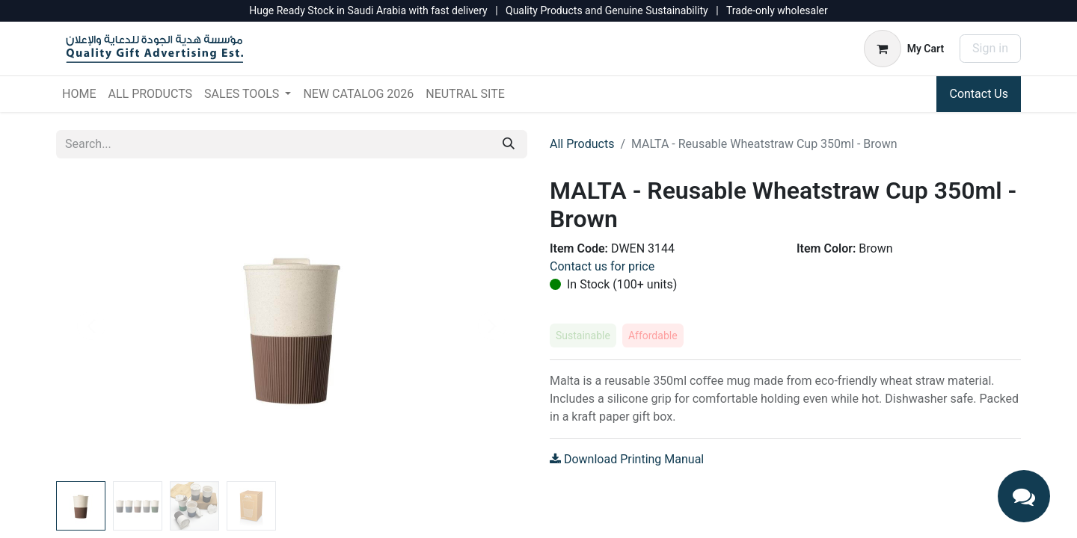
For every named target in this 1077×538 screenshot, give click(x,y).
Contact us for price (602, 266)
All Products (582, 144)
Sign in (990, 48)
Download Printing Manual (627, 459)
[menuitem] (79, 94)
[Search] (508, 144)
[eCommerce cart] (904, 48)
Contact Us (978, 94)
